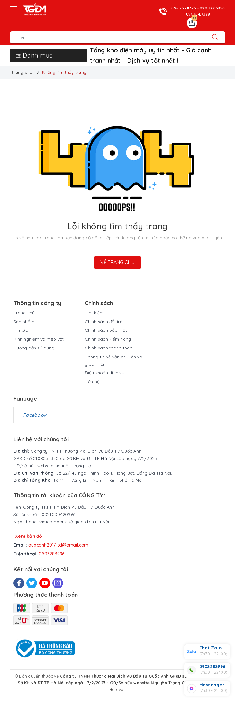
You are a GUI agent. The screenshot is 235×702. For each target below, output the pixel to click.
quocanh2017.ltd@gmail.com (58, 545)
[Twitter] (31, 583)
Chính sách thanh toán (108, 348)
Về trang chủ (117, 262)
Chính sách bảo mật (106, 330)
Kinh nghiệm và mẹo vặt (38, 339)
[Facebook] (18, 583)
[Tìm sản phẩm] (108, 37)
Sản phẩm (23, 321)
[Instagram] (57, 583)
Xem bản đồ (28, 536)
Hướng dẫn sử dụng (33, 348)
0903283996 (52, 554)
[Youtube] (44, 583)
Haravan (117, 689)
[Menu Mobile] (13, 8)
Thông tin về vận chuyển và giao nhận (113, 360)
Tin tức (20, 330)
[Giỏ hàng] (192, 23)
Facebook (34, 415)
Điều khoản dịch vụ (104, 372)
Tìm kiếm (94, 313)
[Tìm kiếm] (215, 37)
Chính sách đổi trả (103, 321)
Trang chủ (24, 313)
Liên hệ (92, 381)
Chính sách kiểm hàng (108, 339)
